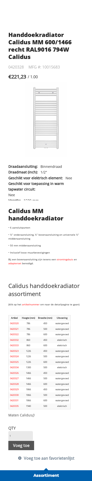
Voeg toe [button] (21, 445)
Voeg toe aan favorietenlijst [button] (49, 458)
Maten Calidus (21, 415)
